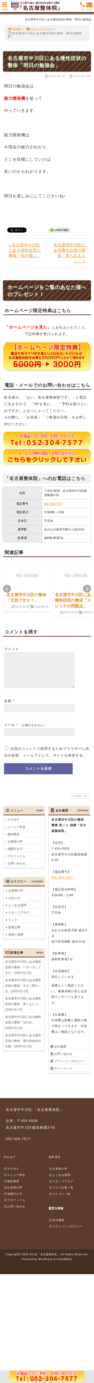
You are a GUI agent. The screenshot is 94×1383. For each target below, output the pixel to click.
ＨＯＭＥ (14, 825)
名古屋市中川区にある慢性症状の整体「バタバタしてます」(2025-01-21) (23, 973)
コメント (11, 649)
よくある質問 (17, 911)
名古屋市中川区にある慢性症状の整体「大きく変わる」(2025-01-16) (23, 991)
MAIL (89, 7)
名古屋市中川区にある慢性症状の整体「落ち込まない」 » (69, 253)
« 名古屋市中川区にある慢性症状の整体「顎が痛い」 (25, 250)
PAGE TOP (79, 801)
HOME (15, 28)
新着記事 (14, 933)
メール (9, 731)
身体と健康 (15, 940)
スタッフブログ (39, 28)
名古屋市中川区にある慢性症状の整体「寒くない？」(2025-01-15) (23, 1010)
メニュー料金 (17, 833)
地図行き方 (15, 855)
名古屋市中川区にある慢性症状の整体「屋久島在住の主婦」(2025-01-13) (23, 1047)
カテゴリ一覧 (59, 1199)
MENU (4, 7)
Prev (7, 589)
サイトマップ (63, 1074)
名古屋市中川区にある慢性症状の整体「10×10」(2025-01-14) (23, 1028)
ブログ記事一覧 (61, 1193)
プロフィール (17, 862)
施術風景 (14, 840)
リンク (12, 926)
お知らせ (14, 904)
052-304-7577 (53, 504)
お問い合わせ (17, 869)
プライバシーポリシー (69, 1067)
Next (87, 589)
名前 (8, 707)
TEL (82, 7)
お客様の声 (15, 847)
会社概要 (60, 1052)
